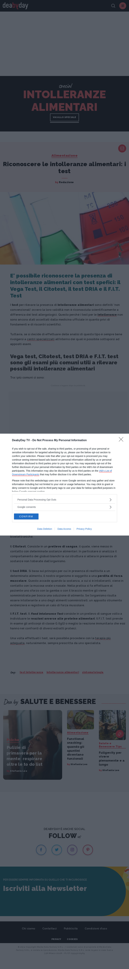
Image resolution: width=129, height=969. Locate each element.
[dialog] (64, 485)
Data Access (64, 528)
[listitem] (65, 500)
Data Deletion (44, 528)
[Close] (122, 440)
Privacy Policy (84, 528)
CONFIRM (26, 516)
